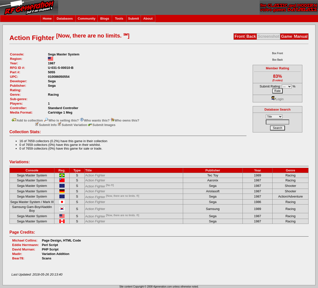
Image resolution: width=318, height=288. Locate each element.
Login (278, 99)
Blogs (104, 18)
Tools (119, 18)
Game (286, 36)
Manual (301, 36)
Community (87, 18)
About (148, 18)
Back (251, 36)
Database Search (278, 109)
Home (47, 18)
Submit (133, 18)
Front (240, 36)
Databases (65, 18)
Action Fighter (95, 175)
